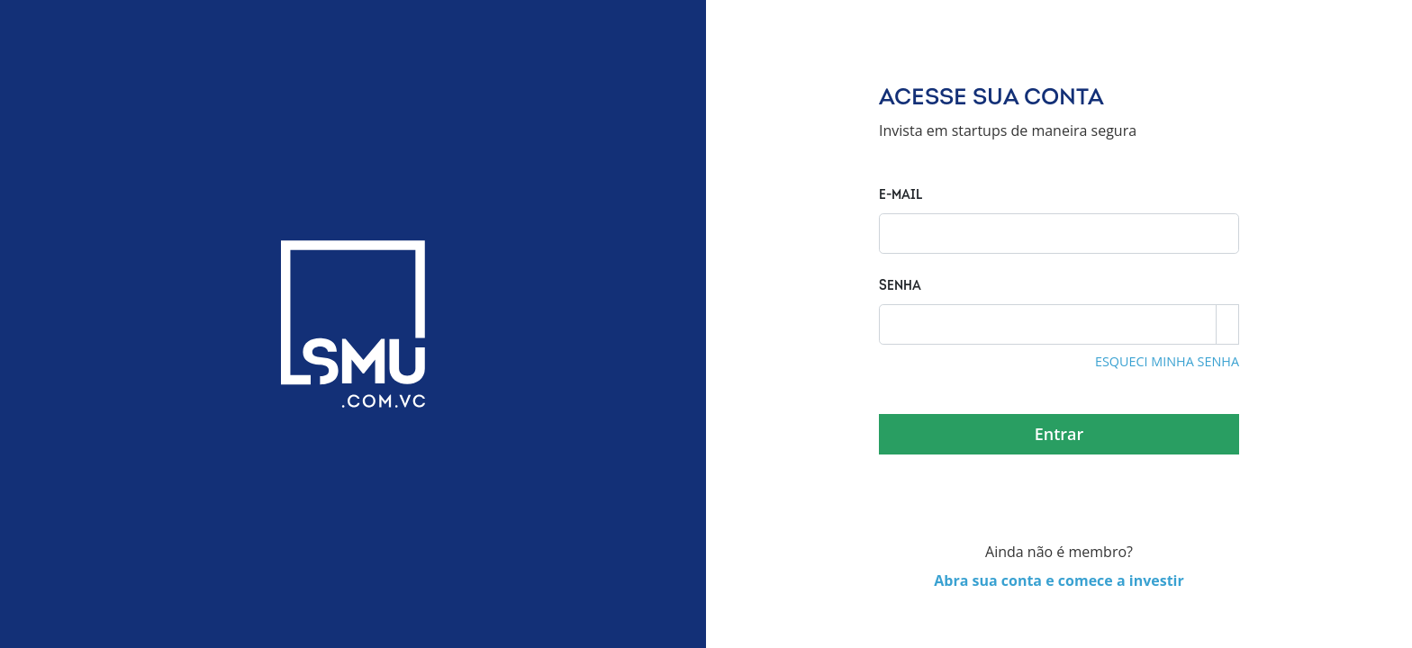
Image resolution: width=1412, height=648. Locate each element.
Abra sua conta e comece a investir (1059, 580)
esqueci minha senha (1167, 361)
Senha (900, 286)
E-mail (900, 195)
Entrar (1059, 434)
